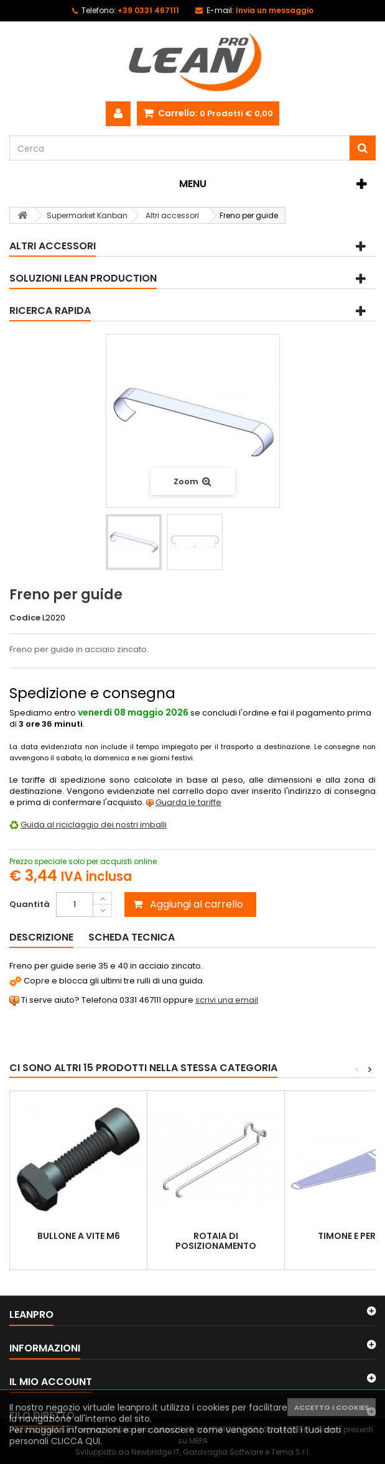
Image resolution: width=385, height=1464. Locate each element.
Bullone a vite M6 (78, 1236)
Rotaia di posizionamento (215, 1241)
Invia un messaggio (274, 10)
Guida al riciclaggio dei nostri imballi (94, 825)
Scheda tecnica (131, 937)
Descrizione (41, 937)
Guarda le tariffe (188, 802)
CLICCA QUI (75, 1441)
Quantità (29, 904)
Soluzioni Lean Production (83, 278)
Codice (24, 618)
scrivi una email (226, 1000)
